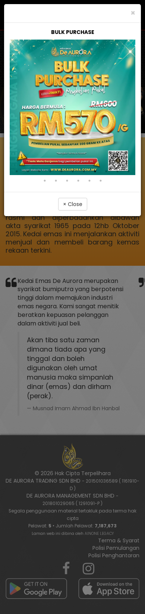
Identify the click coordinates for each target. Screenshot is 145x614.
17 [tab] (100, 180)
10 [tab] (117, 171)
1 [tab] (17, 171)
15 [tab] (78, 180)
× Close (72, 204)
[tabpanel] (72, 101)
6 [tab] (72, 171)
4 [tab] (50, 171)
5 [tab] (61, 171)
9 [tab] (106, 171)
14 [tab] (67, 180)
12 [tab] (44, 180)
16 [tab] (89, 180)
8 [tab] (95, 171)
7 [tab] (84, 171)
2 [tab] (28, 171)
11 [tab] (128, 171)
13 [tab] (56, 180)
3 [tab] (39, 171)
